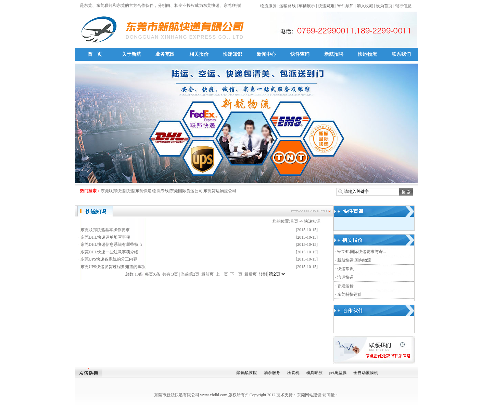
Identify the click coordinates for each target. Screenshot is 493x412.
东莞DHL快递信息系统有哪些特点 (111, 244)
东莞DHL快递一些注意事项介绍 (109, 252)
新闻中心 (266, 54)
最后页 (250, 274)
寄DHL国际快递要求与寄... (361, 251)
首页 (294, 221)
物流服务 (268, 5)
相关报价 (198, 54)
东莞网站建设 (309, 395)
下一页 (236, 274)
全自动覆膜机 (366, 372)
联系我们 (401, 54)
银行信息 (403, 5)
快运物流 (367, 54)
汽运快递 (345, 277)
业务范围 (165, 54)
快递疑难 (326, 5)
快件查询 (299, 54)
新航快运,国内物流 (354, 260)
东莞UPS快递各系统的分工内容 (108, 259)
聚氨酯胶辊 (247, 372)
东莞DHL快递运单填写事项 (105, 237)
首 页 (95, 54)
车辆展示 (307, 5)
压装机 (294, 372)
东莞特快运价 (349, 294)
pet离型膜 (338, 372)
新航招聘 (333, 54)
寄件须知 (345, 5)
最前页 (207, 274)
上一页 (222, 274)
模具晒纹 (315, 372)
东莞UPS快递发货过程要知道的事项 (113, 266)
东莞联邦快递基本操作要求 (105, 229)
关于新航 (131, 54)
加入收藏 (365, 5)
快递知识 (232, 54)
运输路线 (287, 5)
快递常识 (345, 268)
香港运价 (345, 285)
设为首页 (384, 5)
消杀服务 (272, 372)
